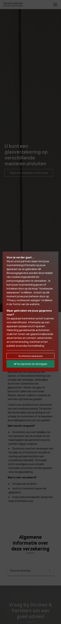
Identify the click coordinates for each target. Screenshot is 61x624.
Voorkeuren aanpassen (30, 355)
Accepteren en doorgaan (30, 364)
